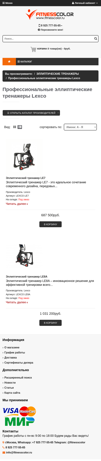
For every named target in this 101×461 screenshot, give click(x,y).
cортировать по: (51, 127)
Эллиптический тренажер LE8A (26, 276)
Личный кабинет (85, 3)
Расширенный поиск (18, 377)
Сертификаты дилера (18, 362)
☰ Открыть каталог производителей (31, 113)
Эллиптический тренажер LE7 (25, 178)
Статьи (9, 387)
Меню (8, 3)
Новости (10, 382)
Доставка (10, 357)
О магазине (11, 347)
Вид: (7, 127)
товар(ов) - (59, 48)
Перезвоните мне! (50, 29)
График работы (14, 352)
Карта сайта (12, 392)
